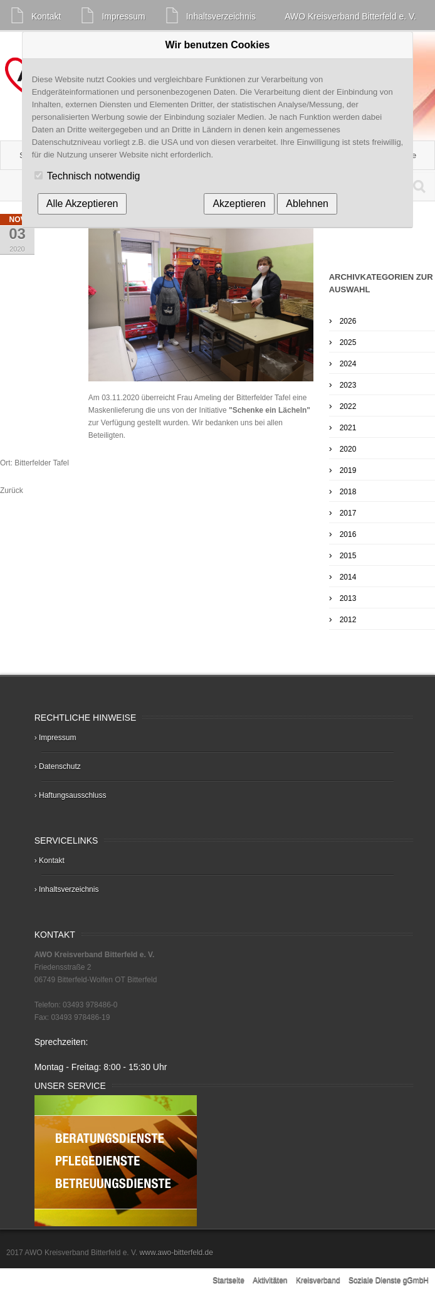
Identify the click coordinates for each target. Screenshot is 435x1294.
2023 (348, 385)
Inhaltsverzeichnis (221, 16)
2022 (348, 406)
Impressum (123, 16)
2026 (348, 321)
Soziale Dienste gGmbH (389, 1280)
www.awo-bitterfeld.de (175, 1252)
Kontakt (46, 16)
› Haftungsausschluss (70, 795)
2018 (348, 491)
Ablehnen (307, 203)
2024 (348, 363)
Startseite (229, 1280)
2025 (348, 342)
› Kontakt (49, 860)
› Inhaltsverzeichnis (66, 889)
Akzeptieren (239, 203)
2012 (348, 619)
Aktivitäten (271, 1280)
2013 (348, 598)
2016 (348, 534)
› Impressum (55, 737)
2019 (348, 470)
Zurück (11, 490)
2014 (348, 577)
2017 (348, 513)
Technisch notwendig (93, 176)
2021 (348, 427)
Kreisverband (319, 1280)
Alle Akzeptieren (82, 203)
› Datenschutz (57, 766)
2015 (348, 555)
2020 (348, 449)
